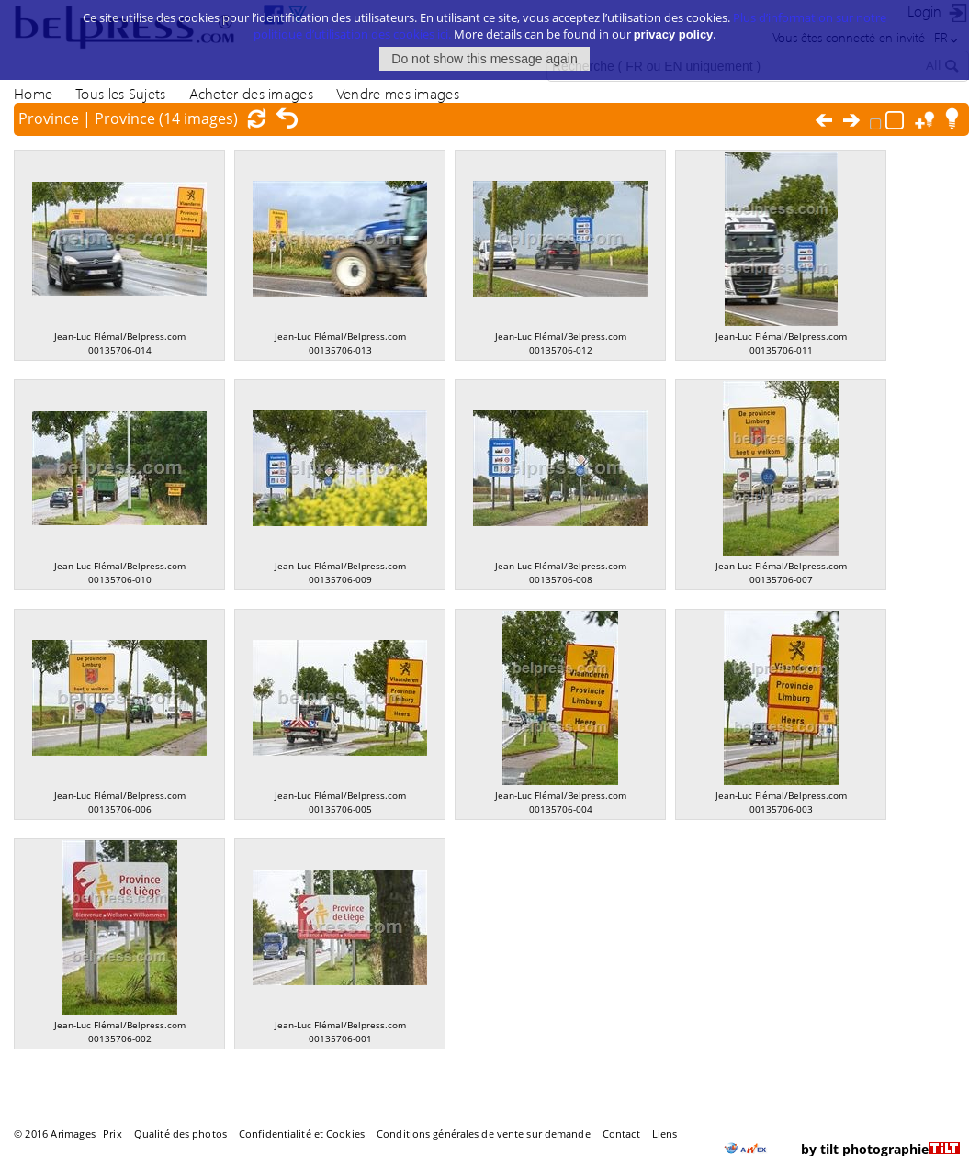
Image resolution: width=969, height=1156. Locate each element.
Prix (112, 1133)
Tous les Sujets (120, 93)
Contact (621, 1133)
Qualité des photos (180, 1133)
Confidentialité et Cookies (302, 1133)
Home (33, 93)
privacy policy (674, 29)
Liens (665, 1133)
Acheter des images (251, 93)
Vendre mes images (397, 93)
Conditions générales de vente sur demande (484, 1133)
